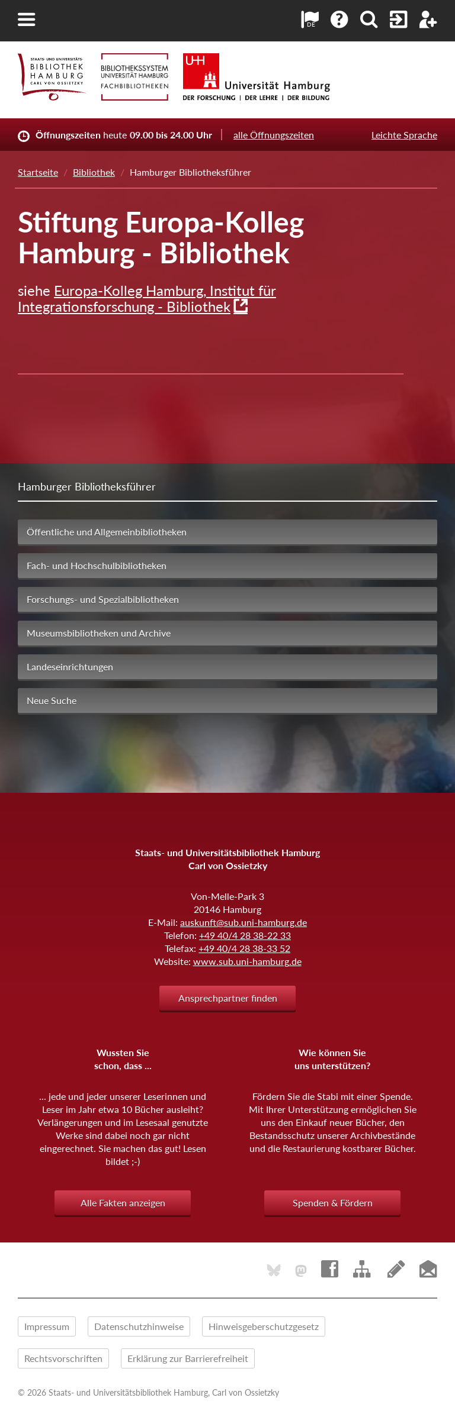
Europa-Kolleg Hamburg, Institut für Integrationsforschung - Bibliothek (147, 298)
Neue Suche (51, 700)
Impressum (46, 1326)
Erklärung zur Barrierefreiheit (187, 1358)
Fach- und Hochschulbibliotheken (96, 565)
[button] (27, 19)
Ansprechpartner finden (227, 997)
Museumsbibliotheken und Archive (99, 632)
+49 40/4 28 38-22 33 (245, 935)
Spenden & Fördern (333, 1202)
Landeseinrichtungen (70, 666)
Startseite (38, 171)
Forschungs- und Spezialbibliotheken (103, 599)
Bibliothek (94, 171)
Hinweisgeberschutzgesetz (264, 1326)
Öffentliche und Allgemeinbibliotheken (107, 531)
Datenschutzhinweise (139, 1326)
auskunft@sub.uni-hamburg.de (243, 922)
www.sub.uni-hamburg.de (247, 961)
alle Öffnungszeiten (273, 134)
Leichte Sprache (404, 134)
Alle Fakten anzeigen (123, 1202)
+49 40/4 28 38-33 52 (244, 948)
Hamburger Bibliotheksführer (87, 486)
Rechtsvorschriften (63, 1358)
